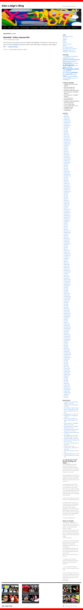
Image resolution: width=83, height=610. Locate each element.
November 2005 (67, 336)
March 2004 (66, 366)
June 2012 (66, 259)
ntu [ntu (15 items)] (75, 65)
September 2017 (67, 220)
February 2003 (67, 385)
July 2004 (66, 360)
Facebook (65, 42)
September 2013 (67, 243)
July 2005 (66, 342)
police (25, 49)
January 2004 (66, 369)
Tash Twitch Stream (44, 27)
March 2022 (66, 182)
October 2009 (67, 282)
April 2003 (66, 382)
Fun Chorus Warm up (68, 99)
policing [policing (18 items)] (64, 71)
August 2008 (66, 301)
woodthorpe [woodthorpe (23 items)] (66, 79)
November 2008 (67, 298)
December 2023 (67, 157)
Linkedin (64, 45)
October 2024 (67, 142)
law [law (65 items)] (70, 63)
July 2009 (66, 287)
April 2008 (66, 307)
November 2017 (67, 217)
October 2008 (67, 299)
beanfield (15, 49)
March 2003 (66, 383)
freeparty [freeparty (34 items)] (68, 61)
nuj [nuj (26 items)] (76, 65)
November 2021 (67, 188)
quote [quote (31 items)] (67, 74)
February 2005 (67, 350)
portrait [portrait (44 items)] (69, 71)
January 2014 (66, 240)
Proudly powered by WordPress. (70, 606)
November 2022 (67, 176)
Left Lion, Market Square (69, 104)
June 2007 (66, 321)
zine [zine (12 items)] (69, 79)
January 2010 (66, 278)
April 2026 (66, 114)
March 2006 (66, 333)
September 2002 (67, 392)
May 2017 (66, 226)
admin (17, 39)
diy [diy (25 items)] (73, 58)
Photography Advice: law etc (68, 50)
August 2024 (66, 145)
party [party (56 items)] (64, 67)
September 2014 (67, 232)
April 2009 (66, 292)
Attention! (66, 446)
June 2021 (66, 195)
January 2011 (66, 269)
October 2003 (67, 372)
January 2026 (66, 119)
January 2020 (66, 211)
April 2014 (66, 237)
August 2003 (66, 376)
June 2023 (66, 166)
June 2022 (66, 177)
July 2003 (66, 377)
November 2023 (67, 159)
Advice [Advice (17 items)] (70, 56)
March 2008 (66, 308)
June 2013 (66, 247)
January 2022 (66, 185)
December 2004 (67, 353)
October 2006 (67, 330)
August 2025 (66, 127)
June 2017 (66, 224)
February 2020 (67, 209)
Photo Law (53, 27)
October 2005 (67, 337)
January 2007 (66, 325)
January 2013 (66, 252)
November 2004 (67, 354)
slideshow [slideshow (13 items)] (74, 74)
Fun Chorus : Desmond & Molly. (70, 443)
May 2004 (66, 363)
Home (5, 27)
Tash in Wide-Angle (68, 438)
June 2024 (66, 148)
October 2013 (67, 241)
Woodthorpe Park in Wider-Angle (71, 405)
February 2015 (67, 230)
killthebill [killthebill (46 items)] (66, 63)
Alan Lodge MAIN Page (68, 36)
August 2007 (66, 317)
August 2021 (66, 192)
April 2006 (66, 331)
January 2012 (66, 266)
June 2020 (66, 206)
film (22, 49)
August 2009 (66, 285)
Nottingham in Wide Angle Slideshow (72, 101)
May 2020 (66, 208)
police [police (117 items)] (76, 69)
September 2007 (67, 316)
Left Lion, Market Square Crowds (71, 105)
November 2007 (67, 314)
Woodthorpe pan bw (68, 108)
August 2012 (66, 258)
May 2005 (66, 345)
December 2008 (67, 296)
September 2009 (67, 284)
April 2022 (66, 180)
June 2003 (66, 379)
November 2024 (67, 140)
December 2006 (67, 327)
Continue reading (13, 46)
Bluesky (64, 41)
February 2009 (67, 293)
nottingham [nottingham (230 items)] (68, 65)
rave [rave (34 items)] (71, 74)
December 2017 (67, 215)
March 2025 (66, 134)
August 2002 (66, 394)
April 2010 (66, 275)
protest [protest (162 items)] (74, 72)
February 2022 (67, 183)
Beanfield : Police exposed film (16, 37)
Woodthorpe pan (67, 110)
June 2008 (66, 304)
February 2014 (67, 238)
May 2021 (66, 197)
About (9, 27)
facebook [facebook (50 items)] (72, 59)
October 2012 (67, 256)
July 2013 (66, 246)
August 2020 (66, 205)
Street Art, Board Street (69, 102)
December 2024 (67, 139)
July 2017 (66, 223)
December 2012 (67, 253)
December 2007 (67, 313)
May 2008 (66, 305)
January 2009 (66, 295)
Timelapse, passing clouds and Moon (71, 90)
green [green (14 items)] (76, 61)
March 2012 (66, 263)
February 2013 (67, 250)
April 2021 (66, 198)
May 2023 (66, 168)
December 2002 (67, 388)
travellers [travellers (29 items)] (74, 76)
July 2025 (66, 128)
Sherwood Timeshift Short (69, 87)
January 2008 (66, 311)
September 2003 (67, 374)
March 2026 (66, 116)
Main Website (16, 27)
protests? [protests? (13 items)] (64, 74)
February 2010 (67, 276)
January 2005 (66, 351)
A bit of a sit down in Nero (69, 455)
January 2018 (66, 214)
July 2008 (66, 302)
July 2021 (66, 194)
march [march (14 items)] (77, 63)
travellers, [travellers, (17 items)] (65, 78)
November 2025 (67, 122)
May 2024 (66, 150)
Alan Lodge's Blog (13, 5)
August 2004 (66, 359)
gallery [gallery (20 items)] (72, 61)
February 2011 (67, 267)
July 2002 (66, 395)
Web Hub (64, 38)
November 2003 (67, 371)
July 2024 (66, 146)
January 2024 (66, 156)
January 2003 (66, 386)
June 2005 (66, 343)
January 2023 (66, 172)
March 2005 (66, 348)
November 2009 (67, 281)
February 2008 (67, 310)
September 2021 (67, 191)
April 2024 (66, 151)
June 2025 (66, 130)
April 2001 (66, 397)
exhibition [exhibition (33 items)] (66, 59)
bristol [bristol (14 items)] (77, 56)
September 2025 (67, 125)
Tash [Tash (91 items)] (64, 76)
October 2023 (67, 160)
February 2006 (67, 334)
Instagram (65, 39)
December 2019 (67, 212)
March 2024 (66, 153)
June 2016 (66, 227)
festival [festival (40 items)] (77, 59)
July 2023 (66, 165)
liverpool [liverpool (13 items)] (74, 63)
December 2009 (67, 279)
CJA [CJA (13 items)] (71, 58)
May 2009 (66, 290)
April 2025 (66, 133)
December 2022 (67, 174)
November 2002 (67, 389)
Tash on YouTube (69, 82)
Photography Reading (68, 107)
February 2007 (67, 324)
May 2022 (66, 179)
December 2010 (67, 270)
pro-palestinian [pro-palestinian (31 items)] (67, 73)
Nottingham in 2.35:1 (68, 414)
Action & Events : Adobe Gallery (71, 447)
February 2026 (67, 117)
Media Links (75, 27)
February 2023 (67, 171)
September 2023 (67, 162)
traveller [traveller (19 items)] (70, 76)
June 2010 (66, 273)
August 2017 (66, 221)
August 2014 (66, 234)
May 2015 (66, 229)
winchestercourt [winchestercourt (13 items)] (75, 78)
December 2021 (67, 186)
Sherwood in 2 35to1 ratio (69, 88)
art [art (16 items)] (72, 56)
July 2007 (66, 319)
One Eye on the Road (67, 44)
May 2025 (66, 131)
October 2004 (67, 356)
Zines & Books (61, 27)
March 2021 (66, 200)
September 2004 (67, 357)
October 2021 (67, 189)
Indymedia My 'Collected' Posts (69, 51)
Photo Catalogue (25, 27)
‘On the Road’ (34, 27)
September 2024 (67, 143)
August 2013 (66, 244)
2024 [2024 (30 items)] (67, 56)
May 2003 (66, 380)
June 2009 (66, 288)
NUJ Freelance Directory (68, 47)
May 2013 (66, 249)
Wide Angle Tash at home (69, 450)
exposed (19, 49)
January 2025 (66, 137)
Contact (68, 27)
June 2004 (66, 362)
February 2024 (67, 154)
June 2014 (66, 235)
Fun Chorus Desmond (68, 98)
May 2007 (66, 322)
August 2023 (66, 163)
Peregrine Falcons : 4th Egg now (70, 415)
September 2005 (67, 339)
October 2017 (67, 218)
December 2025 (67, 121)
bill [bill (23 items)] (74, 56)
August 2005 (66, 340)
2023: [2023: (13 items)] (65, 56)
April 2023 (66, 169)
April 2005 (66, 346)
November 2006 (67, 328)
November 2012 (67, 255)
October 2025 (67, 124)
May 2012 (66, 261)
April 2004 (66, 365)
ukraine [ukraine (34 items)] (69, 78)
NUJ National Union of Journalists (70, 48)
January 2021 (66, 203)
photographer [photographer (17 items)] (69, 67)
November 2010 (67, 272)
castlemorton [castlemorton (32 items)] (66, 58)
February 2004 (67, 368)
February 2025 (67, 136)
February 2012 (67, 264)
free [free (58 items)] (64, 61)
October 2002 (67, 391)
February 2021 (67, 201)
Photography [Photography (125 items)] (68, 69)
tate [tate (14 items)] (67, 76)
